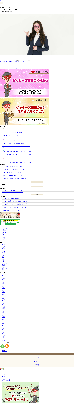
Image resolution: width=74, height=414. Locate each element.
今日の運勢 (3, 253)
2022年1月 (3, 315)
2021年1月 (3, 324)
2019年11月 (3, 335)
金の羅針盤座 (4, 265)
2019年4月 (3, 338)
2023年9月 (3, 300)
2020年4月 (3, 331)
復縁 (4, 239)
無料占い (4, 230)
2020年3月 (3, 332)
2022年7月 (3, 310)
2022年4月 (3, 313)
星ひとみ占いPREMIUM (37, 357)
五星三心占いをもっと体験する (6, 379)
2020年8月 (3, 328)
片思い (4, 237)
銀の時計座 (3, 269)
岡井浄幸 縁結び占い (37, 364)
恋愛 (2, 236)
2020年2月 (3, 333)
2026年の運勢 (4, 376)
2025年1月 (3, 287)
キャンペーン (4, 250)
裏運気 (3, 260)
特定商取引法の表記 (4, 351)
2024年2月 (3, 296)
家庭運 (3, 257)
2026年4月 (3, 275)
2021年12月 (3, 316)
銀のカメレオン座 (4, 268)
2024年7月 (3, 292)
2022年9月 (3, 309)
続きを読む (12, 61)
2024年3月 (3, 295)
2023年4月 (3, 303)
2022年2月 (3, 314)
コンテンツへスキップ (3, 0)
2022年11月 (3, 307)
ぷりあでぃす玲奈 (17, 68)
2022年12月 (3, 306)
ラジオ (3, 233)
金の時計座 (3, 264)
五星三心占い (5, 232)
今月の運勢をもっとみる (37, 194)
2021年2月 (3, 323)
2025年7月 (3, 282)
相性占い (3, 234)
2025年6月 (3, 283)
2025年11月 (3, 279)
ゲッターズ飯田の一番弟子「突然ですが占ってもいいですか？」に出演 (15, 57)
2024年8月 (3, 291)
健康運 (3, 255)
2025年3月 (3, 285)
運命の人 (3, 261)
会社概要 (3, 350)
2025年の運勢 (4, 248)
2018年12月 (3, 340)
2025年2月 (3, 286)
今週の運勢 (3, 254)
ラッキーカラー (4, 251)
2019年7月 (3, 337)
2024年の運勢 (4, 247)
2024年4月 (3, 294)
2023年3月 (3, 304)
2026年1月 (3, 277)
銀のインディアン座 (4, 267)
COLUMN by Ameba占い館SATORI (37, 365)
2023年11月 (3, 298)
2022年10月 (3, 308)
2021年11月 (3, 317)
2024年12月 (3, 288)
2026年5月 (3, 274)
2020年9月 (3, 327)
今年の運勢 (3, 252)
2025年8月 (3, 281)
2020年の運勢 (4, 244)
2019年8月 (3, 336)
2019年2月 (3, 339)
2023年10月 (3, 299)
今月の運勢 (3, 375)
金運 (4, 240)
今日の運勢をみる (37, 186)
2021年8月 (3, 319)
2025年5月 (3, 284)
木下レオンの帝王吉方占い (37, 361)
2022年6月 (3, 311)
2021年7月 (3, 320)
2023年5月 (3, 302)
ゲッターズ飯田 (4, 229)
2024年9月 (3, 290)
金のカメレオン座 (4, 263)
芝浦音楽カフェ (4, 259)
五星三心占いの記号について (6, 380)
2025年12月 (3, 278)
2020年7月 (3, 329)
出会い (4, 238)
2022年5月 (3, 312)
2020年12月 (3, 325)
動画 (2, 256)
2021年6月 (3, 321)
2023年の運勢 (4, 246)
